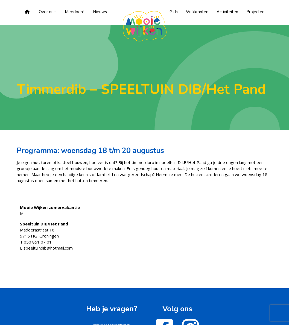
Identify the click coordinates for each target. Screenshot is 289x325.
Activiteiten (227, 12)
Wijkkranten (197, 12)
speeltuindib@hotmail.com (48, 248)
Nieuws (100, 12)
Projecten (255, 12)
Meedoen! (74, 12)
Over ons (47, 12)
